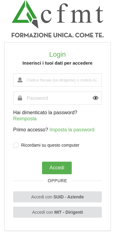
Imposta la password (71, 129)
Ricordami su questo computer (50, 145)
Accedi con (57, 196)
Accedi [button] (56, 167)
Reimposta (24, 118)
